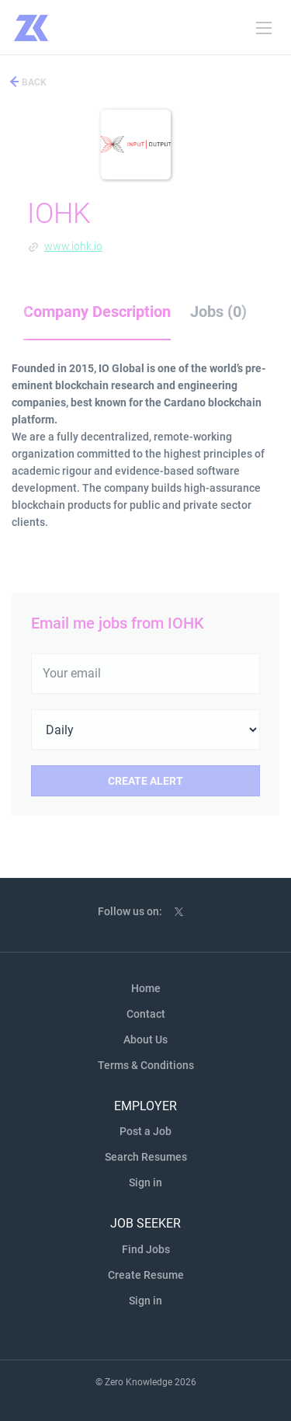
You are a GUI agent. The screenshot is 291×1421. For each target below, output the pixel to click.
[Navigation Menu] (264, 28)
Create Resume (146, 1275)
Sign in (145, 1182)
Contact (145, 1014)
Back (33, 82)
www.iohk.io (73, 246)
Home (146, 988)
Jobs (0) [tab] (218, 311)
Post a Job (145, 1131)
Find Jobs (146, 1249)
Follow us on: (130, 911)
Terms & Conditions (146, 1065)
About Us (145, 1039)
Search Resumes (146, 1157)
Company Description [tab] (97, 311)
